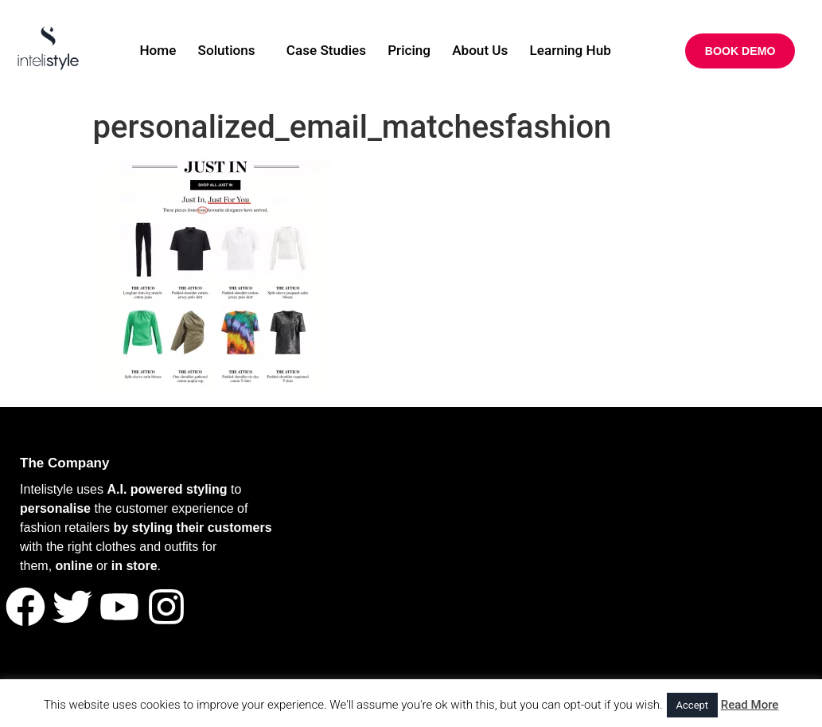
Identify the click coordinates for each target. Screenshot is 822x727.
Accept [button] (692, 705)
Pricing (411, 51)
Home (144, 51)
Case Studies (322, 51)
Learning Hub (583, 51)
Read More (750, 705)
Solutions (217, 51)
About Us (487, 51)
